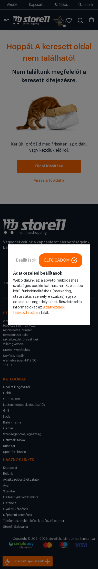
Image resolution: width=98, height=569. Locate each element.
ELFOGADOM (60, 260)
